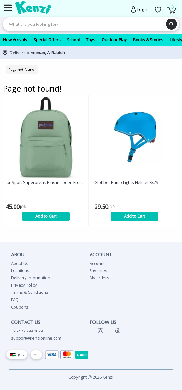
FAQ (15, 300)
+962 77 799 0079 (27, 331)
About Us (19, 263)
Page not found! (22, 69)
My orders (99, 278)
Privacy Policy (24, 285)
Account (97, 263)
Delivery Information (30, 278)
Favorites (98, 270)
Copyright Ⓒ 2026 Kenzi (90, 377)
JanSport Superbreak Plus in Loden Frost (44, 182)
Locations (20, 270)
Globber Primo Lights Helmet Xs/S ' (127, 182)
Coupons (19, 307)
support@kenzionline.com (36, 338)
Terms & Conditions (29, 292)
